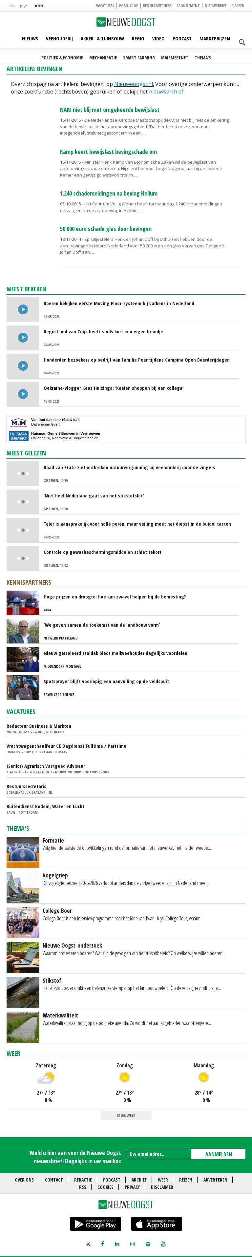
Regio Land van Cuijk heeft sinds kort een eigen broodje (103, 331)
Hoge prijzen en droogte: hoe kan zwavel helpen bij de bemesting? (115, 596)
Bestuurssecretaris (26, 786)
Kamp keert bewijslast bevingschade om (108, 152)
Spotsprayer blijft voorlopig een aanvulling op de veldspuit (106, 681)
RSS (82, 1187)
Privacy (132, 1187)
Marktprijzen (215, 38)
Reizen (185, 1180)
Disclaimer (162, 1187)
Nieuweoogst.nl (133, 84)
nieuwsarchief (166, 91)
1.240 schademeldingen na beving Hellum (109, 193)
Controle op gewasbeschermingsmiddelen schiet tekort (102, 552)
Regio (138, 38)
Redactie (83, 1180)
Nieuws (30, 38)
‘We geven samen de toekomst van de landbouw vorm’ (102, 624)
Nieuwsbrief (215, 6)
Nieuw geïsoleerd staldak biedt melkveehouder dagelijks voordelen (115, 653)
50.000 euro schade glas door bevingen (106, 229)
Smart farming (139, 57)
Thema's (203, 57)
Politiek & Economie (62, 57)
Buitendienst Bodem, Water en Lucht (45, 806)
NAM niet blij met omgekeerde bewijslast (109, 110)
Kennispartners (157, 6)
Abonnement (188, 6)
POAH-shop (128, 6)
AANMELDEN (218, 1154)
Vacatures (105, 6)
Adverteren (215, 1180)
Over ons (24, 1180)
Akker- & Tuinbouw (102, 38)
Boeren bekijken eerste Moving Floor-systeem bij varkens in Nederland (119, 303)
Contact (54, 1180)
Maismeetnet (174, 57)
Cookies (105, 1187)
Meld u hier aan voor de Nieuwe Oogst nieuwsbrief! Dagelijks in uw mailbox (75, 1157)
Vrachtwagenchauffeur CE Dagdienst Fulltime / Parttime (66, 746)
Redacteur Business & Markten (39, 726)
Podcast (182, 38)
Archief (139, 1180)
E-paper (237, 6)
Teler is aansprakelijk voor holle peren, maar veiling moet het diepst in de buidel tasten (137, 523)
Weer (13, 1053)
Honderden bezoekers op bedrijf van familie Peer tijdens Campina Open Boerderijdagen (137, 359)
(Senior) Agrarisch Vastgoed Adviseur (46, 766)
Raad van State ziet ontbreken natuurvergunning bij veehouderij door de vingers (129, 467)
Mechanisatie (103, 57)
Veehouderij (59, 38)
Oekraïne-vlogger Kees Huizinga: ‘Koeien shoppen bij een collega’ (113, 388)
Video (158, 38)
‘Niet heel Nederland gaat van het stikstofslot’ (94, 495)
